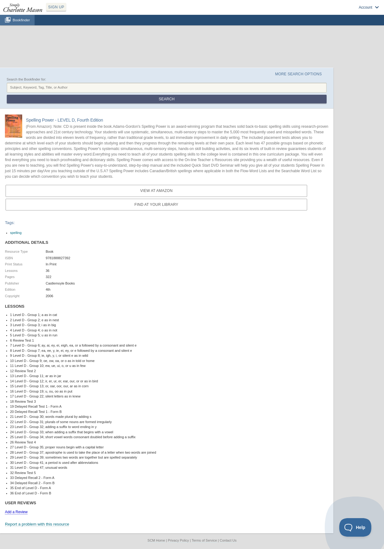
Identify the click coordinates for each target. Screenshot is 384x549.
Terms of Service (204, 540)
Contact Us (228, 540)
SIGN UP (56, 7)
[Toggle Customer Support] (355, 527)
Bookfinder (21, 20)
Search (166, 99)
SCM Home (156, 540)
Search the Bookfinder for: (26, 79)
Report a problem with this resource (37, 524)
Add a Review (16, 512)
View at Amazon (156, 191)
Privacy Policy (178, 540)
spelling (16, 233)
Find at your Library (156, 204)
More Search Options (298, 74)
